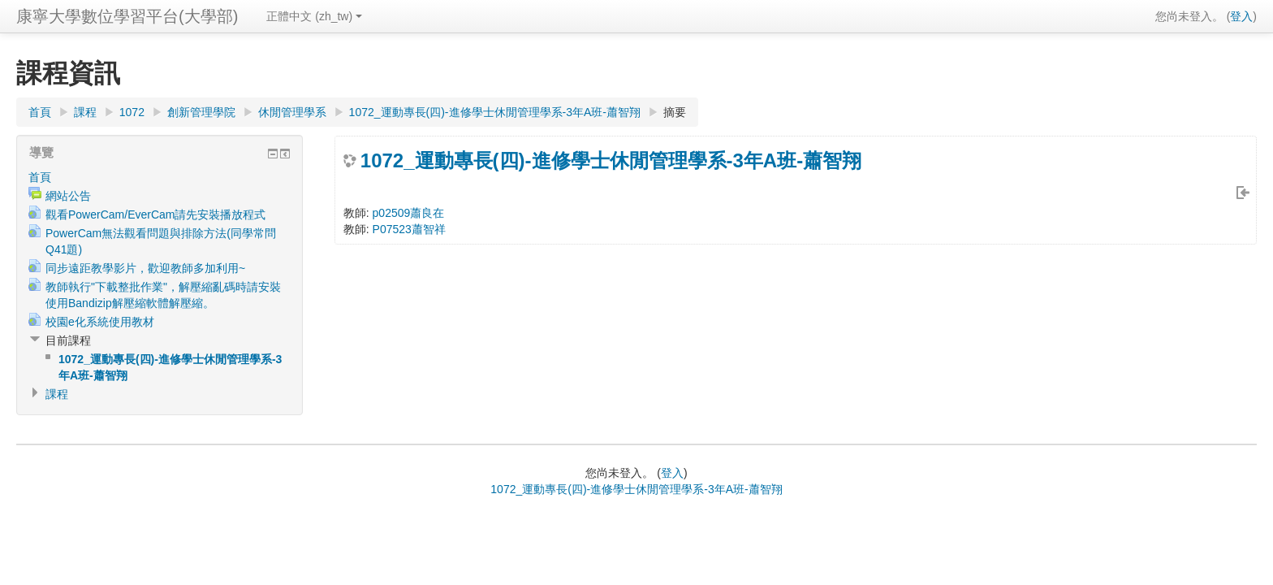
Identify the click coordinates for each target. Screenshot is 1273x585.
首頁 (39, 112)
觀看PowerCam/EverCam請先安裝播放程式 (155, 214)
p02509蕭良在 (409, 212)
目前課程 (68, 340)
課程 (85, 112)
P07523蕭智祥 (409, 229)
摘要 (674, 112)
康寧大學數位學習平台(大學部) (127, 16)
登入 (1241, 16)
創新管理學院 (201, 112)
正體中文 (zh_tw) (314, 16)
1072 (132, 112)
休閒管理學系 (292, 112)
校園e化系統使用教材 (99, 321)
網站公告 (68, 195)
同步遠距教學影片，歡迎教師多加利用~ (145, 268)
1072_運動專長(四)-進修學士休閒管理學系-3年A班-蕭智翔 (495, 112)
